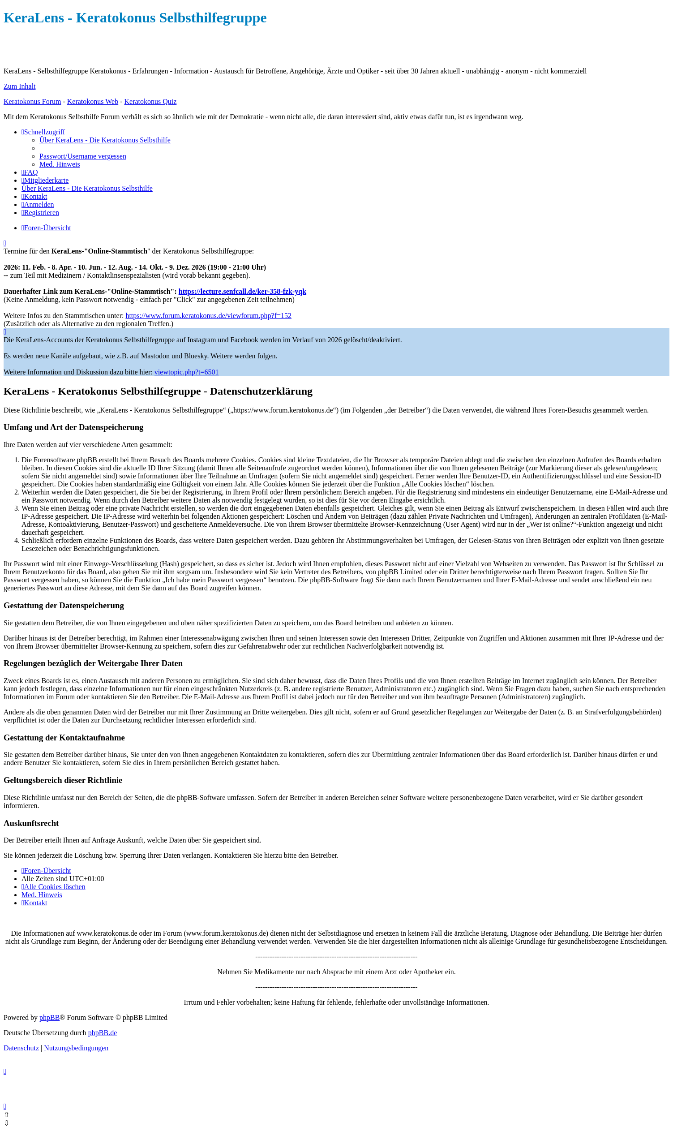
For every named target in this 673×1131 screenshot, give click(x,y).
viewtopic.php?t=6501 (186, 372)
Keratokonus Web (92, 101)
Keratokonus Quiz (150, 101)
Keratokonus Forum (32, 101)
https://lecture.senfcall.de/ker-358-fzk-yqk (242, 291)
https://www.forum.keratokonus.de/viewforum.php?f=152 (208, 315)
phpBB (49, 1017)
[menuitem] (105, 140)
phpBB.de (102, 1032)
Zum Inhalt (20, 86)
